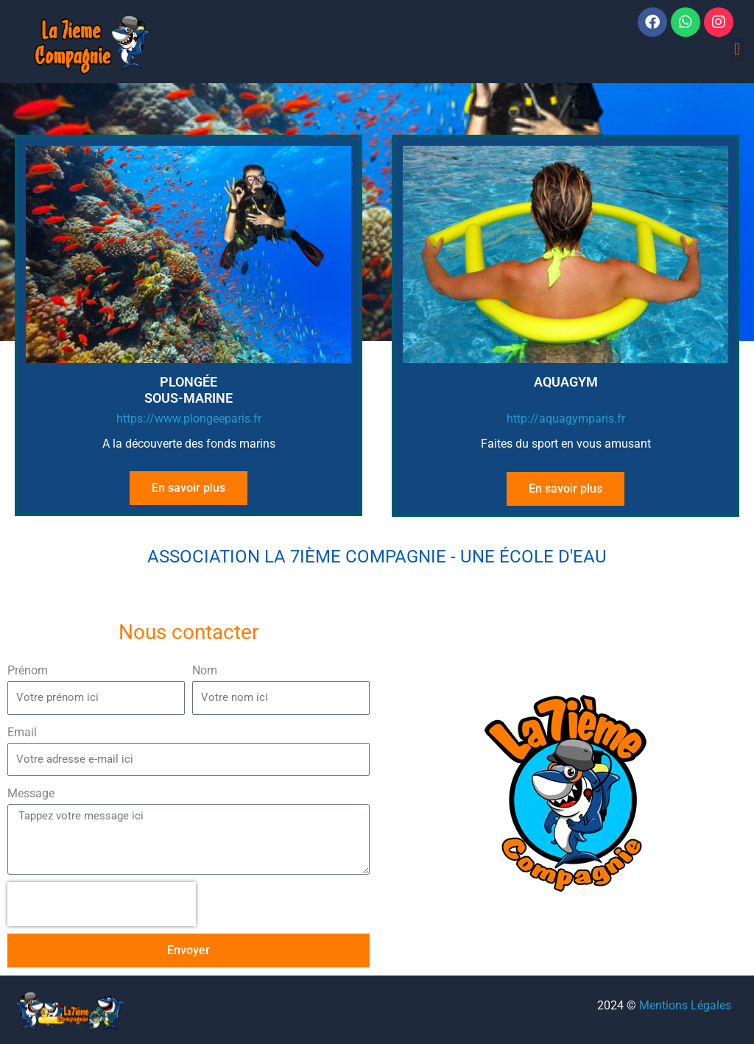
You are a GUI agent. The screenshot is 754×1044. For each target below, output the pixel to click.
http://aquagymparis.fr (566, 419)
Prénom (27, 670)
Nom (204, 670)
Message (30, 793)
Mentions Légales (685, 1005)
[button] (737, 49)
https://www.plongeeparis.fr (188, 419)
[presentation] (101, 904)
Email (22, 732)
